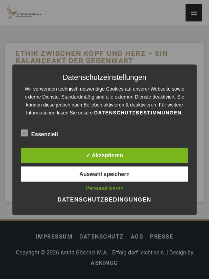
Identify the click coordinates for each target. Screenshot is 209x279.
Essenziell (39, 133)
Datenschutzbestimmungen (138, 112)
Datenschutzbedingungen (104, 199)
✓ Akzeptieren (104, 155)
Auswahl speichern (104, 174)
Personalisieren (104, 188)
